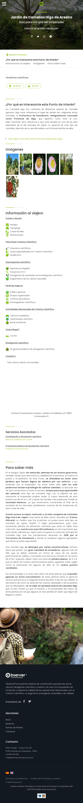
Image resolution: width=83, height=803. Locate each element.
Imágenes (39, 63)
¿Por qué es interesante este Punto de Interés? (32, 59)
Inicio (8, 719)
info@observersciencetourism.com (19, 757)
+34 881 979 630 (12, 754)
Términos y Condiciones (17, 778)
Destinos (10, 723)
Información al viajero (18, 63)
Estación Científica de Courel (19, 439)
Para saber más (57, 63)
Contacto (10, 731)
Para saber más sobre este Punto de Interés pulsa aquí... (35, 138)
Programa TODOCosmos (17, 449)
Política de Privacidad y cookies (45, 778)
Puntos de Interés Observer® (41, 28)
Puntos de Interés (14, 727)
